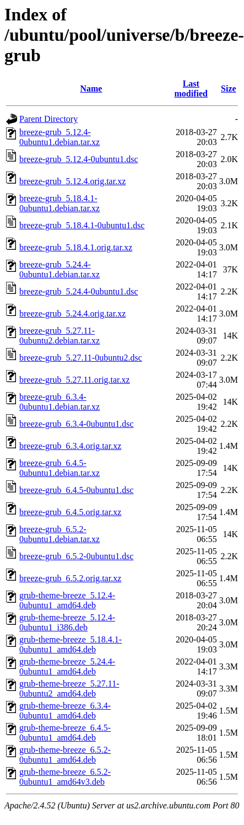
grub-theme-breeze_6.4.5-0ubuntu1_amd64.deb (65, 732)
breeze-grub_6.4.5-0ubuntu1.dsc (76, 490)
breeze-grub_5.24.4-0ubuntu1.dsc (78, 291)
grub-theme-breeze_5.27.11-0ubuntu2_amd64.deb (69, 688)
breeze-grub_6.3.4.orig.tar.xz (70, 446)
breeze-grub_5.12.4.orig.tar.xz (72, 181)
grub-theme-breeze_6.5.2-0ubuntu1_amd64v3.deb (65, 776)
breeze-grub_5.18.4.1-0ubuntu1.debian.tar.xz (59, 203)
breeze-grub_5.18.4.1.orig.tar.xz (75, 247)
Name (91, 88)
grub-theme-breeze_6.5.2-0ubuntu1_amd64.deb (65, 754)
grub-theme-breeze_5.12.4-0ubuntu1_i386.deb (67, 622)
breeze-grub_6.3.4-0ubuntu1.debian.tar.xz (59, 401)
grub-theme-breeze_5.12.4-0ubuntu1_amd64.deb (67, 600)
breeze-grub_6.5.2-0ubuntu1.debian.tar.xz (59, 534)
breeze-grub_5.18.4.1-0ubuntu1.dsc (82, 225)
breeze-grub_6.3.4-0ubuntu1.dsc (76, 423)
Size (228, 88)
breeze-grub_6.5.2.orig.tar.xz (70, 578)
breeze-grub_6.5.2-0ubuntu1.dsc (76, 556)
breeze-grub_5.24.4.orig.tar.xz (72, 313)
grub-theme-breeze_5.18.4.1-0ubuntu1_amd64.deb (70, 644)
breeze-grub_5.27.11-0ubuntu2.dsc (80, 357)
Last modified (191, 88)
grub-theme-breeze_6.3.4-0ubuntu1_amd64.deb (65, 710)
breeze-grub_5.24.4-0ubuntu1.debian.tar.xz (59, 269)
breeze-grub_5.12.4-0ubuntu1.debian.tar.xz (59, 137)
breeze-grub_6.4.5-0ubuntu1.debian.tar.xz (59, 468)
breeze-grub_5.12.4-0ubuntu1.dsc (78, 159)
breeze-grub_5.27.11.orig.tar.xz (74, 379)
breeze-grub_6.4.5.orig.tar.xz (70, 512)
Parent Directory (48, 119)
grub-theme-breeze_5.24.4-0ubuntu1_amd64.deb (67, 666)
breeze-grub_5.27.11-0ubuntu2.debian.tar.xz (59, 335)
